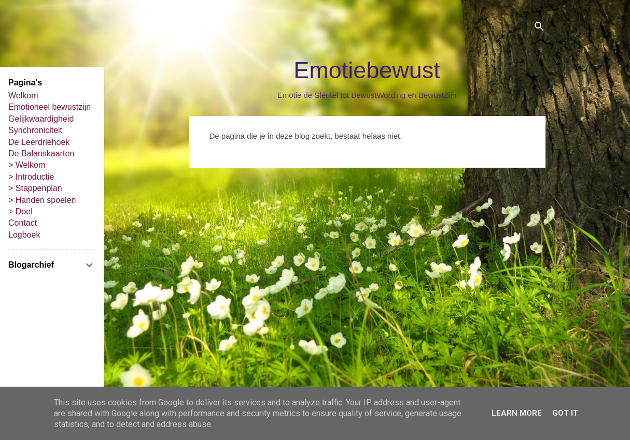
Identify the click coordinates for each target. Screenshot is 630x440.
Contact (22, 222)
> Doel (20, 211)
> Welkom (26, 164)
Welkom (23, 95)
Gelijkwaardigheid (41, 118)
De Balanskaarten (41, 153)
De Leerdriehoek (38, 142)
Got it (565, 413)
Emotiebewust (366, 70)
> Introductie (31, 176)
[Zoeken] (539, 28)
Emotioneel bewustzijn (49, 106)
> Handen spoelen (42, 200)
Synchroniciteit (35, 130)
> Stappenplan (35, 188)
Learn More (517, 413)
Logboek (24, 234)
